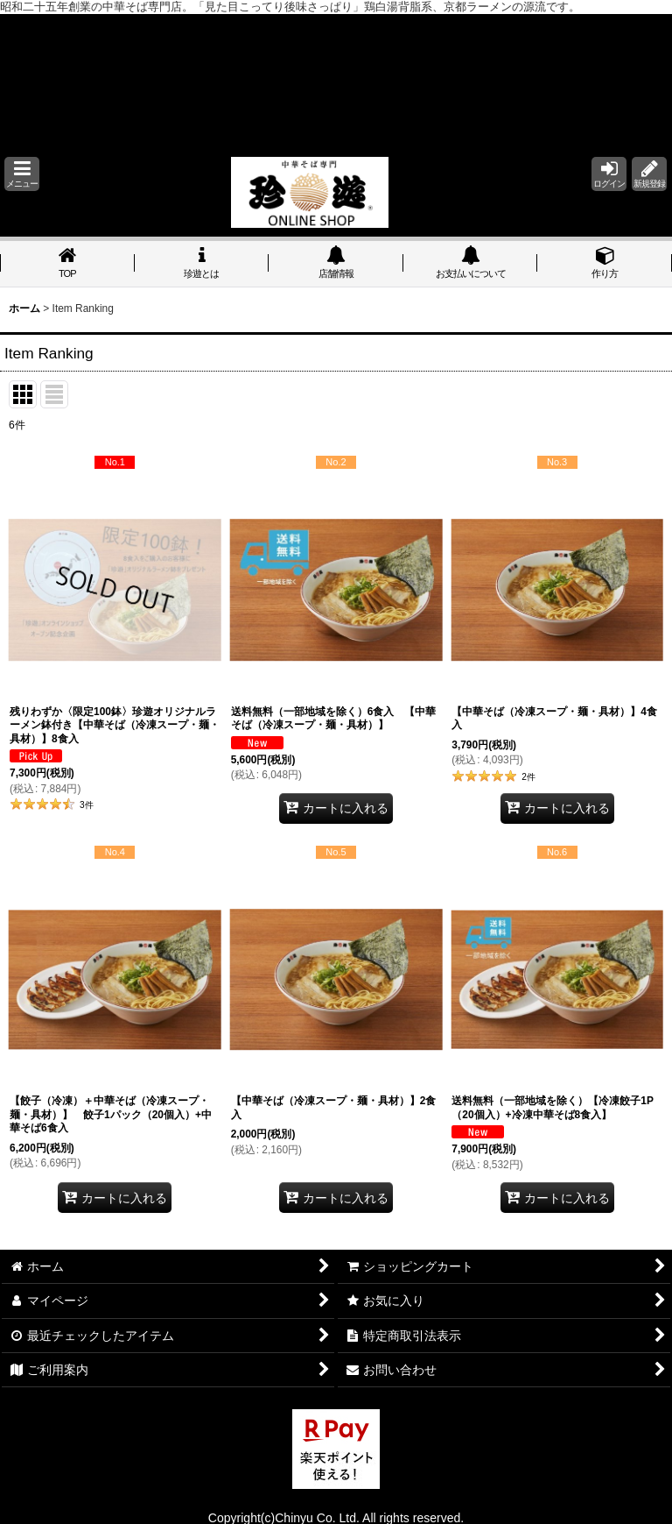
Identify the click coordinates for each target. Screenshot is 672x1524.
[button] (21, 174)
